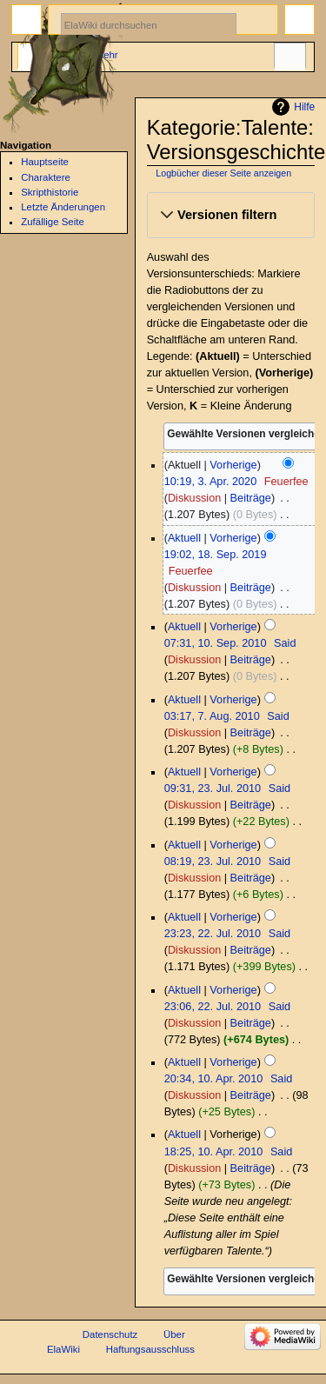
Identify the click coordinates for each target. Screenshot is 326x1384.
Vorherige (233, 465)
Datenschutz (110, 1334)
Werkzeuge (289, 57)
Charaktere (45, 177)
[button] (230, 216)
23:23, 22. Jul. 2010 (212, 934)
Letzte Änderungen (63, 207)
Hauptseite (45, 161)
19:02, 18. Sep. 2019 (215, 555)
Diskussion (194, 498)
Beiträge (250, 498)
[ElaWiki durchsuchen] (148, 25)
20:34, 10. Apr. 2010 (213, 1079)
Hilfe (304, 107)
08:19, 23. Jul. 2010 (212, 861)
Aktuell (184, 538)
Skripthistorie (49, 192)
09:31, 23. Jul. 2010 (212, 788)
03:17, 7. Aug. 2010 (212, 716)
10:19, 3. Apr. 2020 (210, 482)
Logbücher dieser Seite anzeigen (223, 173)
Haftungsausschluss (150, 1349)
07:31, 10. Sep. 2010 (215, 643)
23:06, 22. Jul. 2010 (212, 1007)
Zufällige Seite (52, 221)
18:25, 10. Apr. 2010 (213, 1152)
